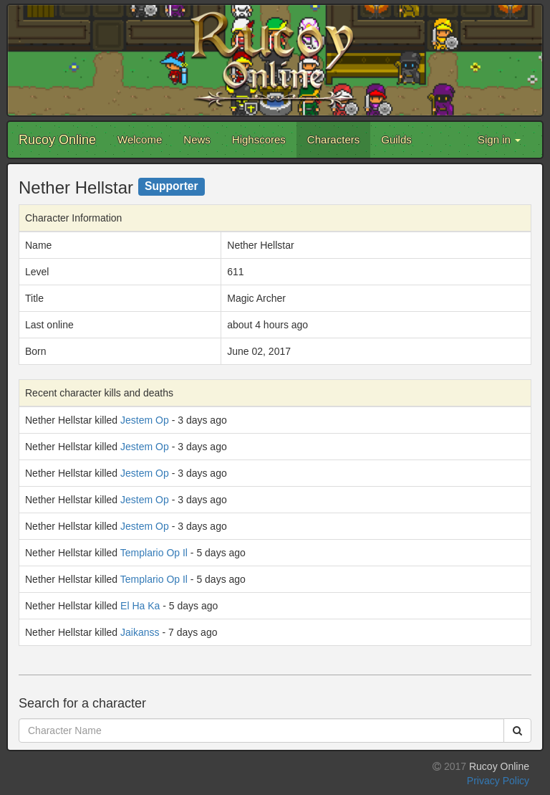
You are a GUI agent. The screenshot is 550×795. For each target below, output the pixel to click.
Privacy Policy (498, 780)
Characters (333, 139)
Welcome (139, 139)
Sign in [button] (499, 139)
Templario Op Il (154, 552)
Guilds (396, 139)
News (197, 139)
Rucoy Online (57, 140)
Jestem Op (144, 420)
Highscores (259, 139)
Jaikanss (139, 632)
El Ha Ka (140, 605)
